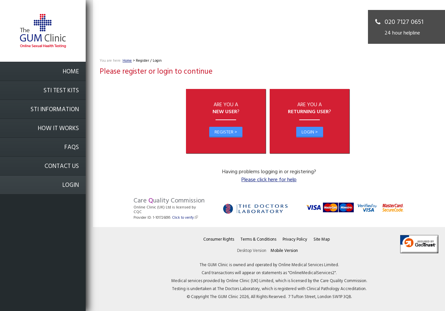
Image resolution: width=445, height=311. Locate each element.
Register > (226, 132)
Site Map (321, 239)
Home (71, 72)
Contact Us (61, 166)
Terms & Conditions (258, 239)
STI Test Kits (61, 91)
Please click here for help (269, 180)
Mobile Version (284, 250)
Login (70, 185)
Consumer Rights (218, 239)
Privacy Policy (295, 239)
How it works (58, 128)
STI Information (55, 110)
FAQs (71, 147)
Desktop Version (251, 250)
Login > (310, 132)
